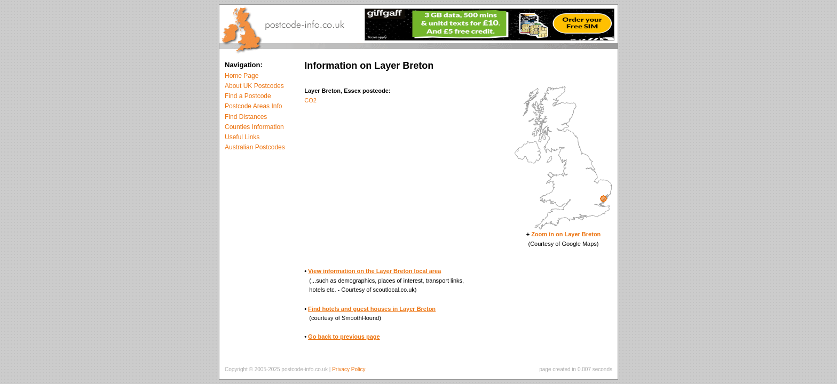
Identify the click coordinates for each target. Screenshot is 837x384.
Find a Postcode (248, 96)
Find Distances (246, 117)
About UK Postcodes (254, 86)
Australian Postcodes (255, 147)
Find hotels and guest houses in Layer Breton (372, 309)
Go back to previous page (344, 336)
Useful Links (242, 137)
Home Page (241, 75)
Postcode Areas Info (253, 106)
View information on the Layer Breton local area (374, 271)
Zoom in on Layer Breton (566, 234)
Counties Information (254, 127)
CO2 (310, 100)
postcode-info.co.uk (304, 369)
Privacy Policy (348, 369)
